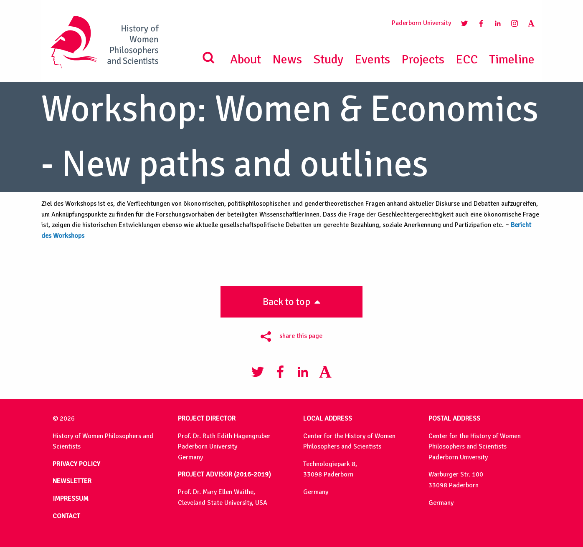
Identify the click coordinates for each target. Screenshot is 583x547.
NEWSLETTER (72, 481)
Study (328, 59)
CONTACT (66, 516)
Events (372, 59)
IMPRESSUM (71, 498)
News (287, 59)
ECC (467, 59)
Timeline (512, 59)
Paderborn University (421, 23)
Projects (422, 59)
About (245, 59)
